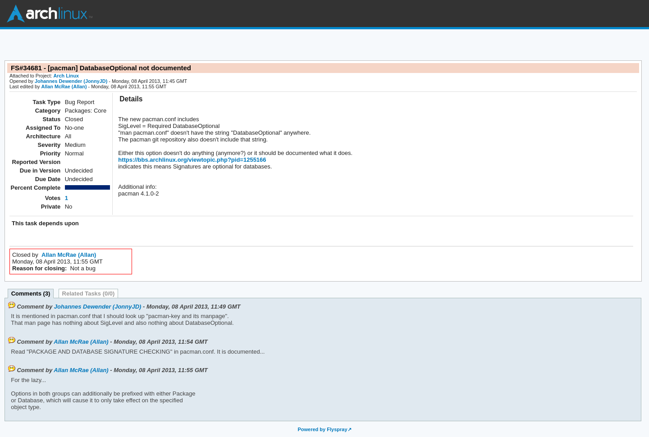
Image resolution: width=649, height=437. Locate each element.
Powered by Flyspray (322, 429)
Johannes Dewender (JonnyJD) (71, 81)
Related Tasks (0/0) (88, 293)
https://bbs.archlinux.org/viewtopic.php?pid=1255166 (192, 159)
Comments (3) (30, 293)
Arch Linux (49, 14)
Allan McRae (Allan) (64, 86)
